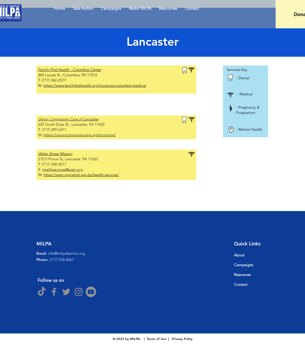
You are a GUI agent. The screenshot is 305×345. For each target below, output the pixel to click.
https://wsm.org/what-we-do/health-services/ (81, 174)
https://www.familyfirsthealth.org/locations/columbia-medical (94, 85)
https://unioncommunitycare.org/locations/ (80, 134)
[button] (111, 8)
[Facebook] (54, 292)
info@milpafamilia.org (66, 253)
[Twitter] (66, 292)
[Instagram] (78, 292)
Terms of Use (156, 339)
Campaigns (243, 264)
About (239, 255)
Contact (240, 284)
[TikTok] (41, 292)
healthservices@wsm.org (62, 169)
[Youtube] (91, 292)
